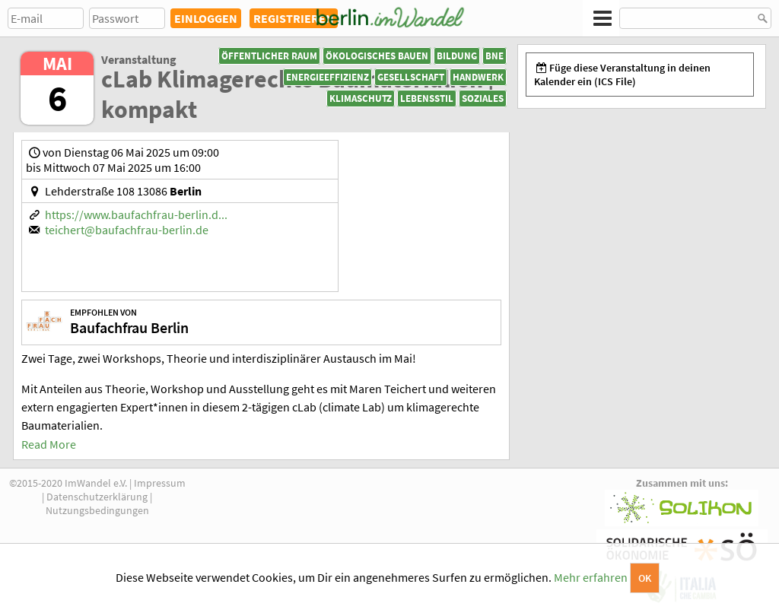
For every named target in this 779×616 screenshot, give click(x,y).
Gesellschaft (410, 77)
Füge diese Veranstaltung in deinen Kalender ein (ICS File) (622, 74)
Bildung (457, 55)
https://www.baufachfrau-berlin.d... (136, 214)
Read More (48, 444)
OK (644, 578)
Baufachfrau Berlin (129, 327)
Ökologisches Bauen (377, 55)
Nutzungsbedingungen (97, 510)
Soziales (483, 98)
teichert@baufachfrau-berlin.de (126, 229)
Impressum (160, 483)
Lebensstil (426, 98)
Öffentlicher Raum (269, 55)
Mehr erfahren (591, 577)
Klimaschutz (360, 98)
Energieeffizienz (327, 77)
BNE (494, 55)
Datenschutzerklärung (97, 496)
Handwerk (478, 77)
